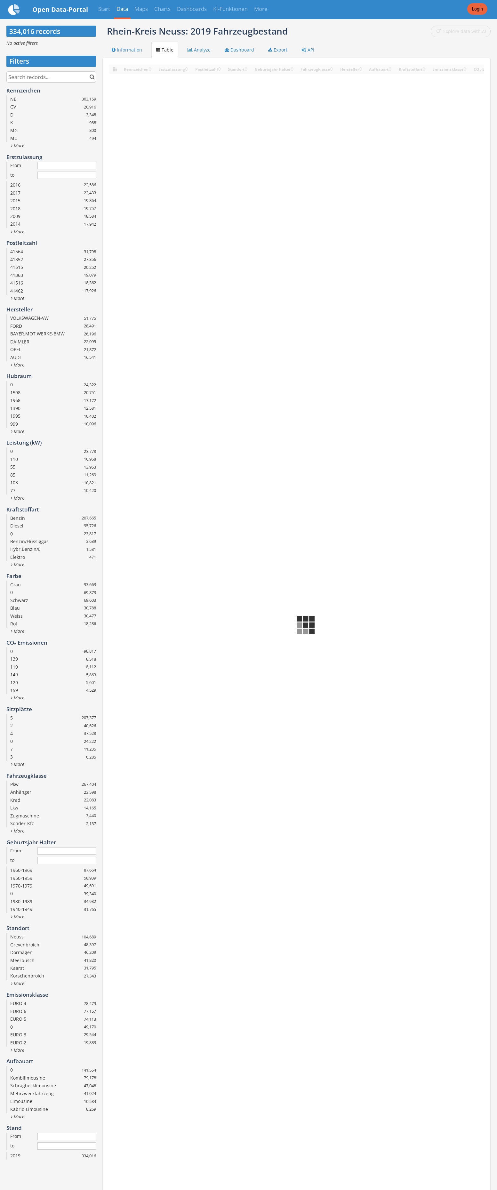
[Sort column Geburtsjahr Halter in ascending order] (292, 67)
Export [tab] (277, 50)
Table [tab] (164, 50)
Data (122, 8)
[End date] (66, 175)
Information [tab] (127, 50)
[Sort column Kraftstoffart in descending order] (424, 69)
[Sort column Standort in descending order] (246, 69)
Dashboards (192, 8)
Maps (141, 8)
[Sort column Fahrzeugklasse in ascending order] (331, 67)
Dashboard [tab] (239, 50)
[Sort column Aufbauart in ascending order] (390, 67)
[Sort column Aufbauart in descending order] (390, 69)
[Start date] (66, 165)
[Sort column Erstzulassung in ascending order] (186, 67)
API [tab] (307, 50)
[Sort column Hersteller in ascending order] (360, 67)
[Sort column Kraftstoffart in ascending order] (424, 67)
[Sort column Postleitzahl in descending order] (219, 69)
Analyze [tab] (199, 50)
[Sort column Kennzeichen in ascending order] (150, 67)
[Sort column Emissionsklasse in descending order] (465, 69)
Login (477, 9)
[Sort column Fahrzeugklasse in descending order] (331, 69)
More (261, 8)
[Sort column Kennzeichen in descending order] (150, 69)
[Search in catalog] (92, 77)
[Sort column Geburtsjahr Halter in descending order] (292, 69)
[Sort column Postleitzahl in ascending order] (219, 67)
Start (104, 8)
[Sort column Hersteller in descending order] (360, 69)
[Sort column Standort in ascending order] (246, 67)
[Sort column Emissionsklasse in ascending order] (465, 67)
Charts (162, 8)
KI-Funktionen (230, 8)
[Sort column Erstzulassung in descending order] (186, 69)
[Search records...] (51, 77)
